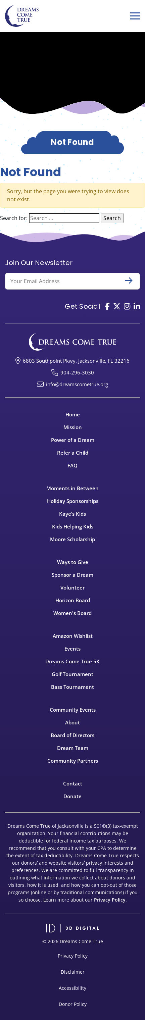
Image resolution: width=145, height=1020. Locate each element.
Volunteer (72, 587)
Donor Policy (73, 1004)
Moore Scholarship (72, 539)
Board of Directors (72, 735)
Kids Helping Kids (72, 526)
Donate (72, 796)
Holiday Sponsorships (72, 501)
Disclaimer (73, 972)
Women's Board (72, 613)
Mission (72, 427)
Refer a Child (72, 452)
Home (72, 414)
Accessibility (72, 988)
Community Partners (72, 760)
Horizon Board (72, 600)
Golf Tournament (72, 674)
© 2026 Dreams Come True (72, 941)
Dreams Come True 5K (72, 661)
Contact (72, 783)
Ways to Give (72, 562)
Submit (131, 280)
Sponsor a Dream (72, 574)
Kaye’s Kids (72, 513)
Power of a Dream (72, 440)
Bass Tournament (72, 686)
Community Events (73, 709)
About (72, 722)
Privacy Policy (110, 900)
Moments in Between (72, 488)
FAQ (72, 465)
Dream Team (72, 748)
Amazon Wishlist (73, 635)
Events (72, 648)
